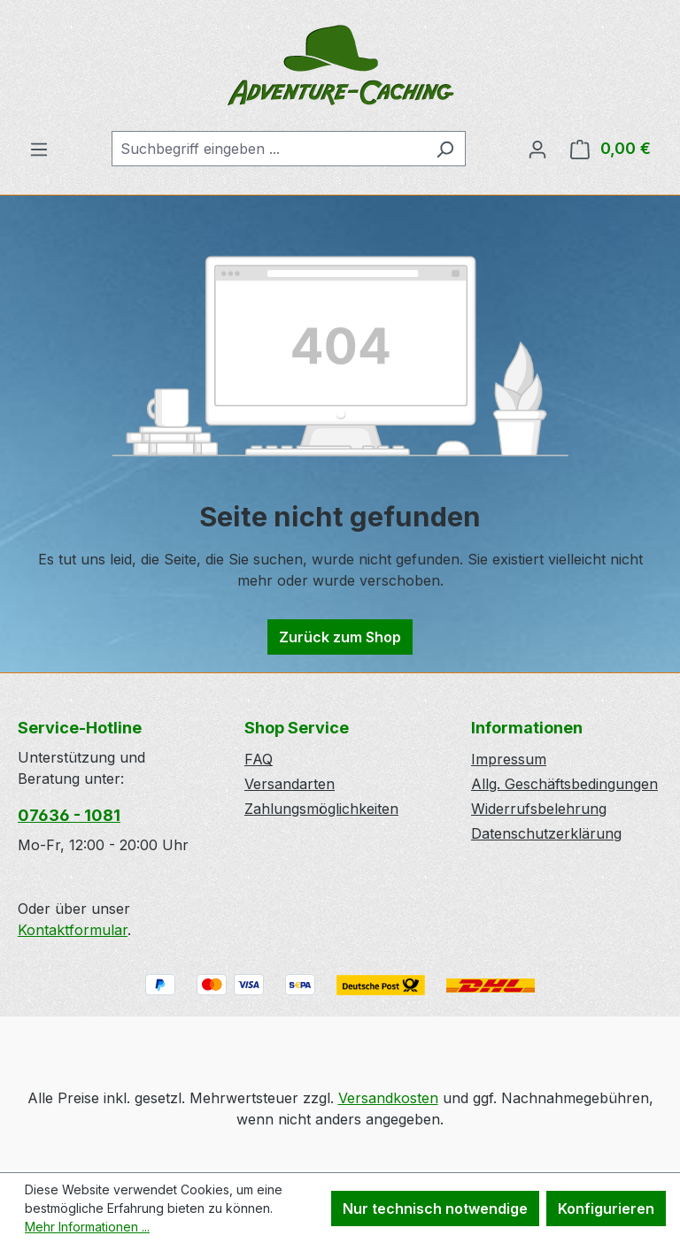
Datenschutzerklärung (546, 833)
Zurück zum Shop (340, 637)
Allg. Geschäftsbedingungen (564, 784)
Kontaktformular (73, 930)
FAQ (258, 759)
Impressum (508, 759)
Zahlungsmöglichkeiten (321, 808)
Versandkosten (388, 1098)
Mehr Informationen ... (87, 1226)
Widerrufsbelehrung (539, 808)
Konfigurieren (606, 1208)
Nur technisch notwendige (435, 1208)
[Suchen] (445, 148)
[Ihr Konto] (537, 148)
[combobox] (268, 148)
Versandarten (289, 784)
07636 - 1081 (69, 815)
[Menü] (39, 148)
